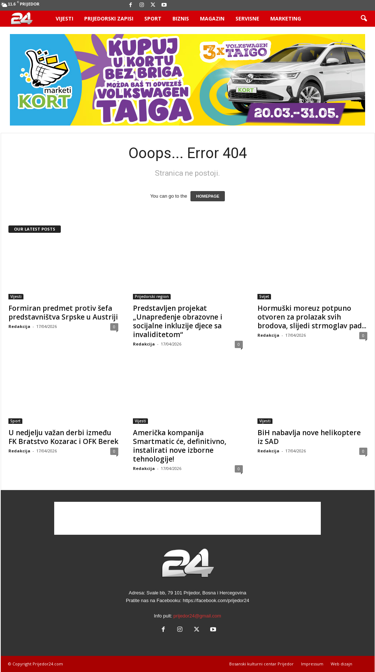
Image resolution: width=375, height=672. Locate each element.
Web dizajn (341, 664)
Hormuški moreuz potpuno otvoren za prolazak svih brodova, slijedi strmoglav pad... (311, 317)
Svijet (264, 296)
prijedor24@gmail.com (197, 616)
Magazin (212, 18)
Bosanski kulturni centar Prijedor (261, 664)
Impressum (312, 664)
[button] (364, 19)
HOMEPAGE (207, 196)
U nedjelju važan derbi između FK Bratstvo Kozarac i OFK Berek (63, 437)
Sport (152, 18)
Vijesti (64, 18)
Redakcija (19, 326)
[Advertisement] (187, 518)
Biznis (180, 18)
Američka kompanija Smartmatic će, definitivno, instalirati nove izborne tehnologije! (179, 446)
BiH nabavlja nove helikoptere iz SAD (309, 437)
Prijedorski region (152, 296)
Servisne (247, 18)
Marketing (285, 18)
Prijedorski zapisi (108, 18)
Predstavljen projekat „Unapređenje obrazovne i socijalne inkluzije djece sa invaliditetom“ (177, 321)
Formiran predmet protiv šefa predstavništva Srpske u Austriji (63, 312)
